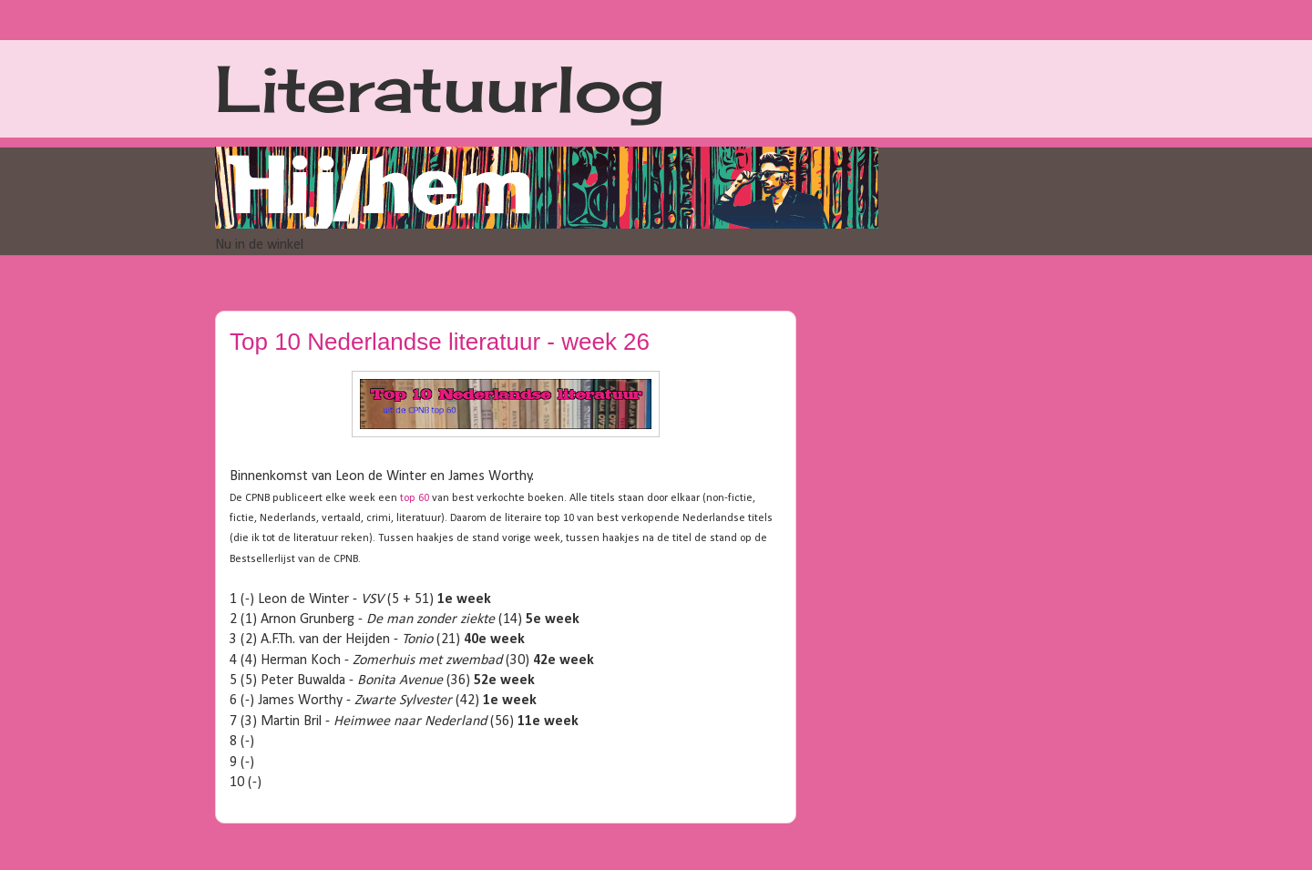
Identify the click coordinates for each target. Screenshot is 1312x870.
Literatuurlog (439, 88)
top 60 (414, 498)
